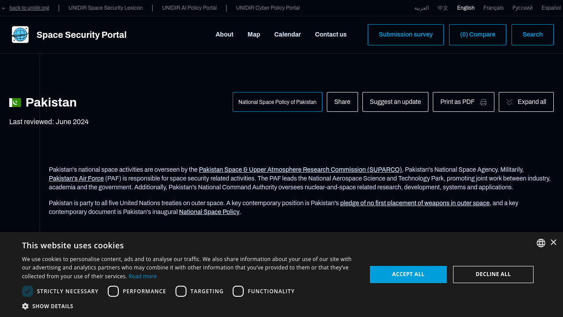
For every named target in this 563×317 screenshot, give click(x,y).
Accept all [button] (408, 274)
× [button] (553, 243)
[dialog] (281, 274)
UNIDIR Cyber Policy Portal (268, 8)
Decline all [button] (493, 274)
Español (551, 8)
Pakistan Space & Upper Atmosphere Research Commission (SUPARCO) (300, 169)
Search (533, 34)
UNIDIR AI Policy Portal (189, 8)
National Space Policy (209, 212)
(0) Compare (477, 34)
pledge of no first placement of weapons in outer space (415, 203)
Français (493, 8)
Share (342, 102)
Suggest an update (395, 102)
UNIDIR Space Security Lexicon (106, 8)
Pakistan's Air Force (76, 178)
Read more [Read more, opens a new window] (142, 276)
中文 (443, 8)
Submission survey (406, 34)
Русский (522, 8)
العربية (421, 8)
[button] (189, 306)
